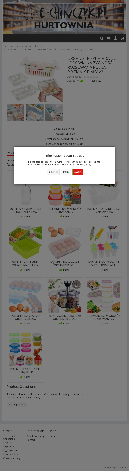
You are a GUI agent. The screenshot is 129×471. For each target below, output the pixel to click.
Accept (78, 171)
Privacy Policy (84, 164)
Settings (53, 171)
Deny (66, 171)
